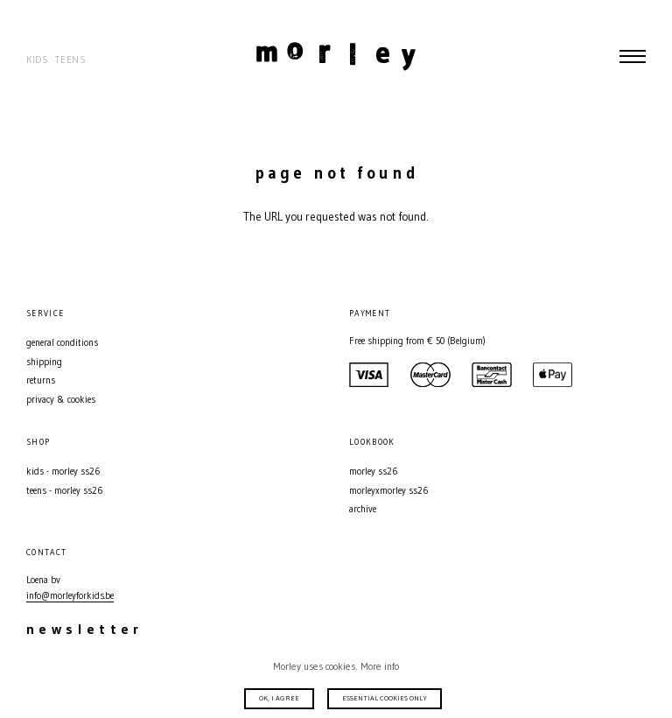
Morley (335, 56)
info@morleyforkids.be (70, 596)
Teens (70, 60)
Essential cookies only (384, 697)
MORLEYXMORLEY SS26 (388, 490)
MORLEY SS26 (373, 471)
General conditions (62, 342)
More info (379, 666)
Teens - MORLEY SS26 (64, 490)
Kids (37, 60)
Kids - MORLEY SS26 (63, 471)
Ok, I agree (279, 697)
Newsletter (85, 628)
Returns (40, 380)
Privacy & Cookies (60, 399)
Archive (362, 509)
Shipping (44, 362)
